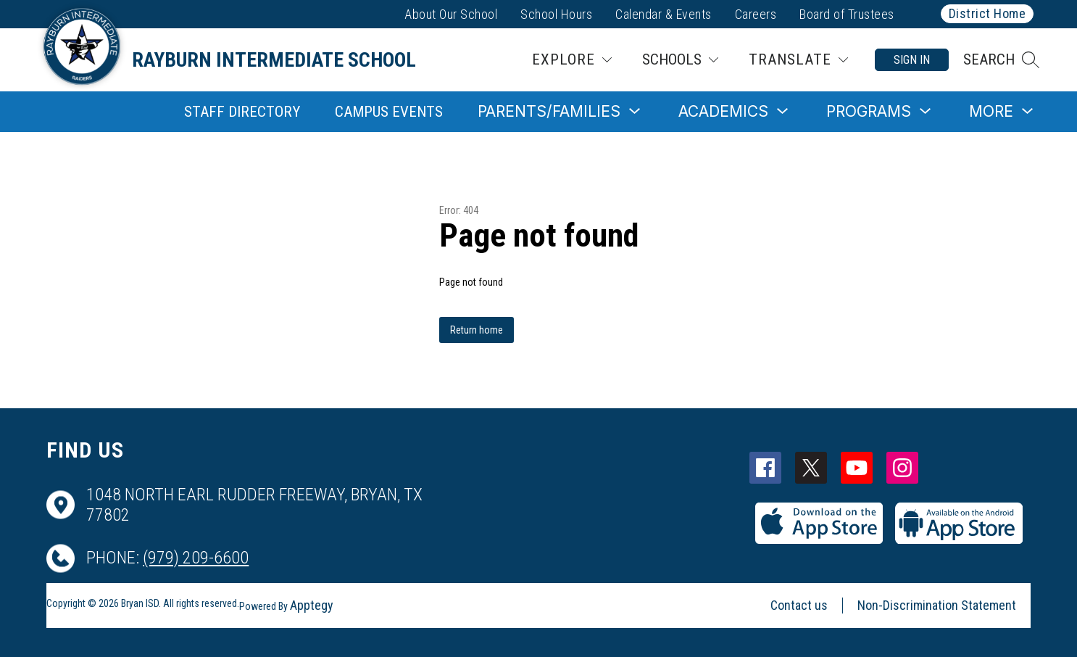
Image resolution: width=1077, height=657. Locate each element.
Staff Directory (242, 111)
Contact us (799, 605)
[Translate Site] (798, 60)
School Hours (556, 14)
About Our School (450, 14)
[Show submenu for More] (991, 111)
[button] (1001, 60)
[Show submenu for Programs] (868, 111)
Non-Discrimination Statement (936, 605)
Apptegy (311, 605)
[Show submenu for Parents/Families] (549, 111)
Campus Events (389, 111)
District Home (987, 13)
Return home (476, 330)
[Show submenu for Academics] (723, 111)
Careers (756, 14)
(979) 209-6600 (196, 558)
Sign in (912, 60)
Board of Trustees (846, 14)
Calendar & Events (663, 14)
